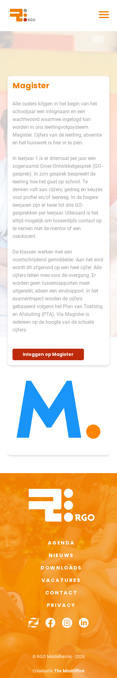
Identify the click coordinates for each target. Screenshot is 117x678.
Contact (61, 592)
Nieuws (61, 555)
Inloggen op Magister (48, 354)
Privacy (61, 605)
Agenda (61, 542)
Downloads (61, 567)
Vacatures (61, 580)
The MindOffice (69, 670)
